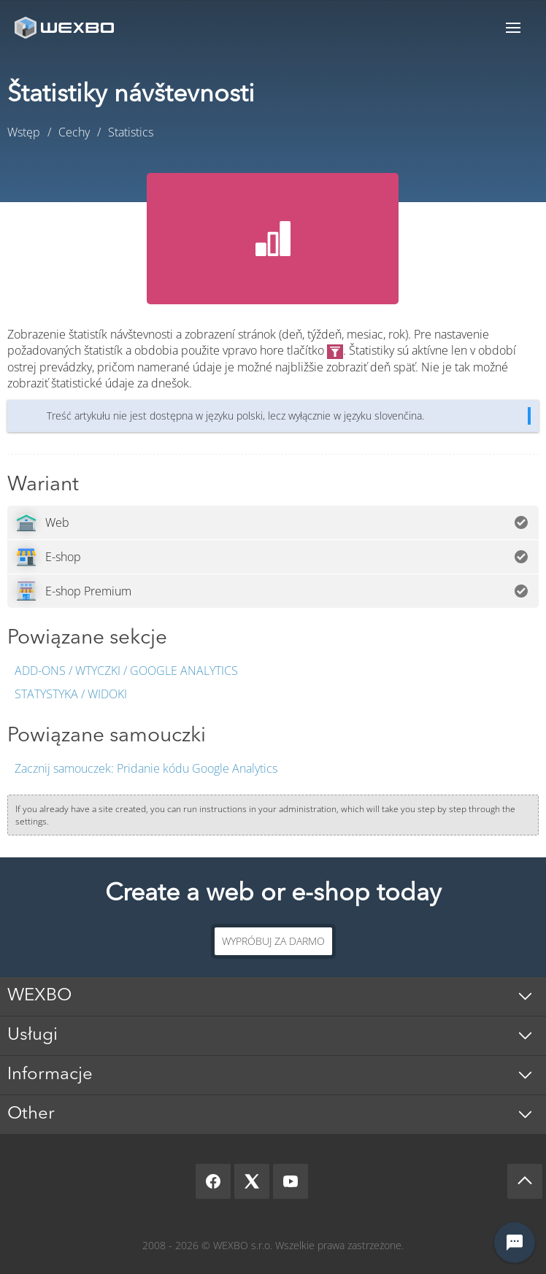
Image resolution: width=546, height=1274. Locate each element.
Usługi (32, 1035)
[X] (251, 1181)
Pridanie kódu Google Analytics (146, 768)
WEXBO (39, 996)
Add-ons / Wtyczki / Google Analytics (126, 671)
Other (31, 1114)
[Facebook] (213, 1181)
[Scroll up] (524, 1181)
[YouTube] (290, 1181)
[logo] (66, 27)
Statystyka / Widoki (71, 694)
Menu (513, 27)
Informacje (50, 1075)
